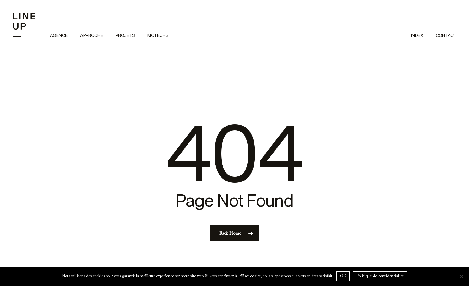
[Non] (461, 276)
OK (343, 276)
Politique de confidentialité (380, 276)
